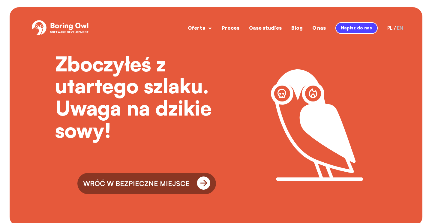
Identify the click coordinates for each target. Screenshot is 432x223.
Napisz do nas (356, 28)
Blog (297, 28)
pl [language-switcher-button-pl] (390, 28)
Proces (230, 28)
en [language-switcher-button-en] (400, 28)
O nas (319, 28)
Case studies (265, 28)
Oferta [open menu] (200, 28)
